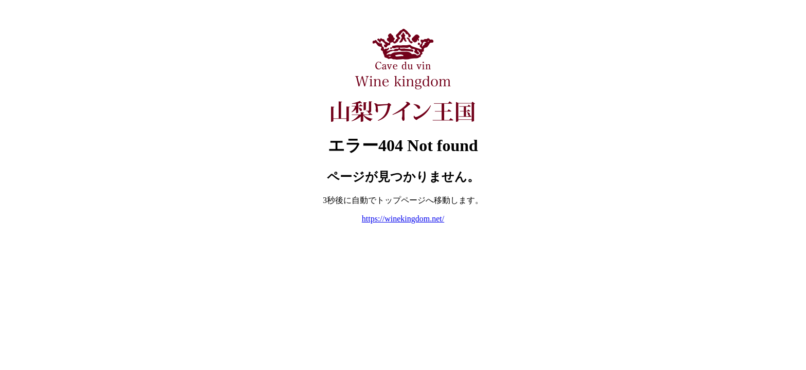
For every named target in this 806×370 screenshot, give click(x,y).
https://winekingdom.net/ (403, 218)
